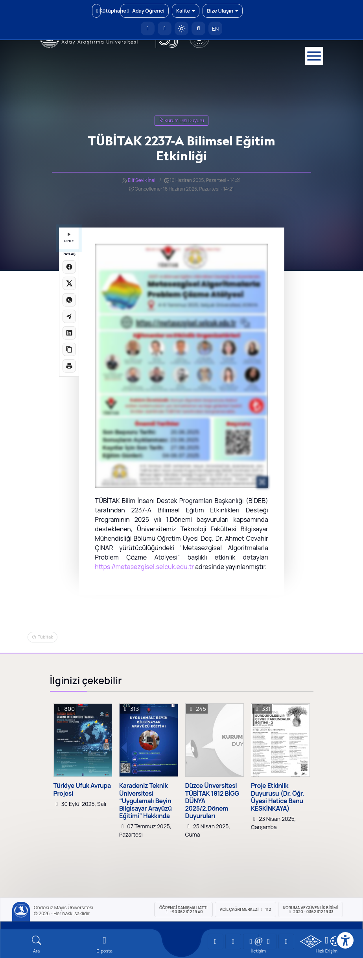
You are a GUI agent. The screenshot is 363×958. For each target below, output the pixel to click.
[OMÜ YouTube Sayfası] (215, 941)
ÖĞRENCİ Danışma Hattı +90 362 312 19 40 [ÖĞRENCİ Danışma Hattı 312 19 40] (183, 909)
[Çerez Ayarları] (335, 941)
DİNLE (69, 238)
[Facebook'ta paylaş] (69, 266)
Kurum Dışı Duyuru (181, 120)
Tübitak (45, 637)
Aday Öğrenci (144, 10)
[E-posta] (164, 28)
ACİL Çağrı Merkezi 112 (245, 909)
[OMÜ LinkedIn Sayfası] (233, 941)
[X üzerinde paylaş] (69, 283)
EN (215, 28)
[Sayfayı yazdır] (69, 366)
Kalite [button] (185, 10)
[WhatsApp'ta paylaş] (69, 299)
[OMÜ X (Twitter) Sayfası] (268, 941)
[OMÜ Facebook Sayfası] (286, 941)
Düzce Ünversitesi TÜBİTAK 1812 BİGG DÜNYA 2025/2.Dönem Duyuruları (212, 801)
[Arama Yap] (198, 28)
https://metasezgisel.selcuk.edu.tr (144, 566)
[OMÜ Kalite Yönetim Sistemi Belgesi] (311, 941)
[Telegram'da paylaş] (69, 316)
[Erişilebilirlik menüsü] (345, 940)
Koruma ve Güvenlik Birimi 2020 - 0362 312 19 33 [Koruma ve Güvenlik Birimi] (310, 909)
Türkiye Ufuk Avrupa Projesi (82, 789)
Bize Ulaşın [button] (222, 10)
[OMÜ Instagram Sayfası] (251, 941)
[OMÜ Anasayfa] (148, 28)
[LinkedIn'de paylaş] (69, 333)
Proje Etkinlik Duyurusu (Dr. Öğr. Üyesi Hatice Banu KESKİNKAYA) (277, 797)
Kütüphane (98, 10)
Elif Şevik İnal (141, 180)
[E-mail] (104, 944)
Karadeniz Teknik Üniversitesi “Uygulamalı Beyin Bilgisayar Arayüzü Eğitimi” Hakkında (145, 801)
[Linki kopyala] (69, 349)
